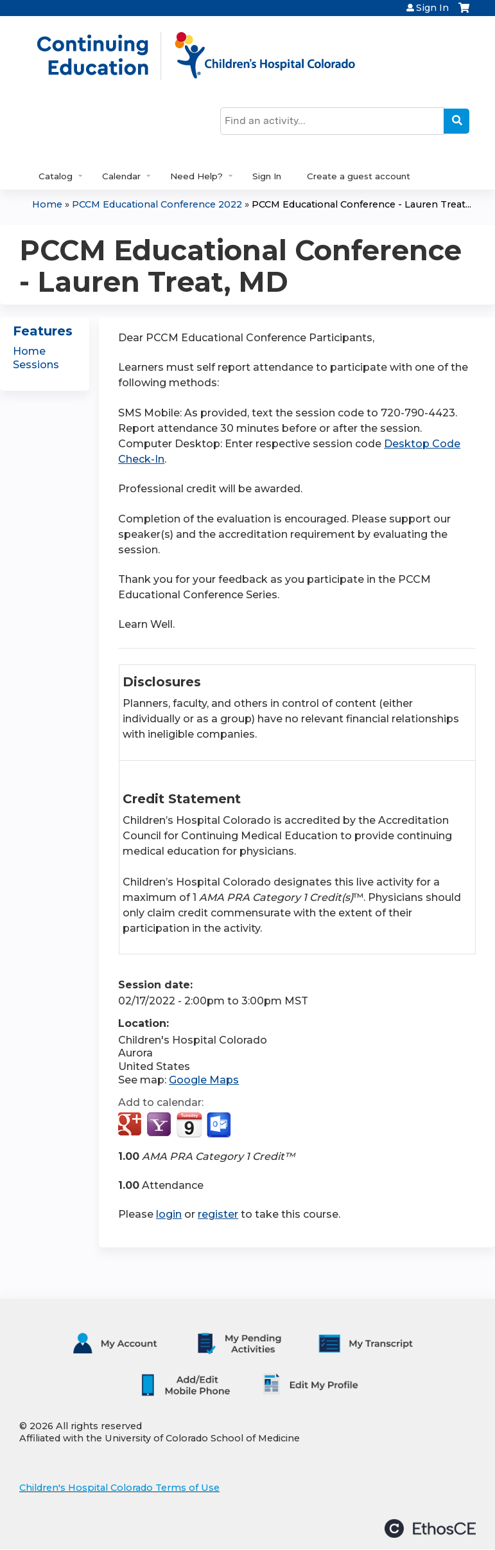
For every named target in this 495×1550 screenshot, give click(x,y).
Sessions (36, 365)
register (218, 1214)
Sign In (432, 7)
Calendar (121, 176)
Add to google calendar (131, 1125)
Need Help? (196, 176)
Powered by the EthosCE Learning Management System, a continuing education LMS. (430, 1528)
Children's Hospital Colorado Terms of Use (119, 1487)
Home (47, 204)
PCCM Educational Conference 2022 (157, 204)
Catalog (56, 176)
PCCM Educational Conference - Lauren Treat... (361, 204)
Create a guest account (358, 176)
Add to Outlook (220, 1125)
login (169, 1214)
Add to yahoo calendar (160, 1125)
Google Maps (204, 1080)
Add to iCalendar (189, 1124)
